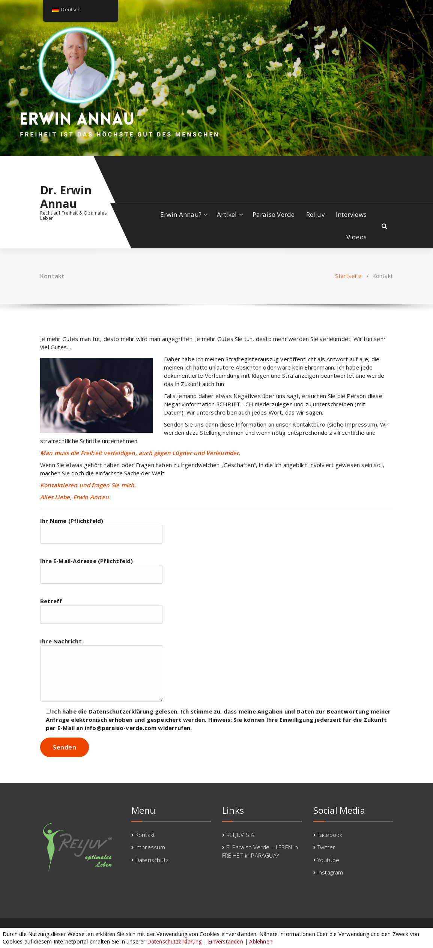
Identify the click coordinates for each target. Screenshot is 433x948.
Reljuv (315, 214)
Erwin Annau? (180, 214)
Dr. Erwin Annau (66, 196)
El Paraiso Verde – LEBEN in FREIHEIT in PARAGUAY (260, 851)
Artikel (227, 214)
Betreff (101, 610)
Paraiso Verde (274, 214)
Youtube (328, 860)
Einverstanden (225, 941)
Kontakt (145, 834)
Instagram (330, 872)
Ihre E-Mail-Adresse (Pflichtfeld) (101, 570)
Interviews (351, 214)
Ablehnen (260, 941)
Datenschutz (151, 860)
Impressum (150, 847)
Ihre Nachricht (101, 669)
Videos (356, 237)
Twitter (326, 847)
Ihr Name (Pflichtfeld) (101, 530)
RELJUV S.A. (241, 834)
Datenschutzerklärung (174, 941)
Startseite (348, 275)
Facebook (330, 834)
